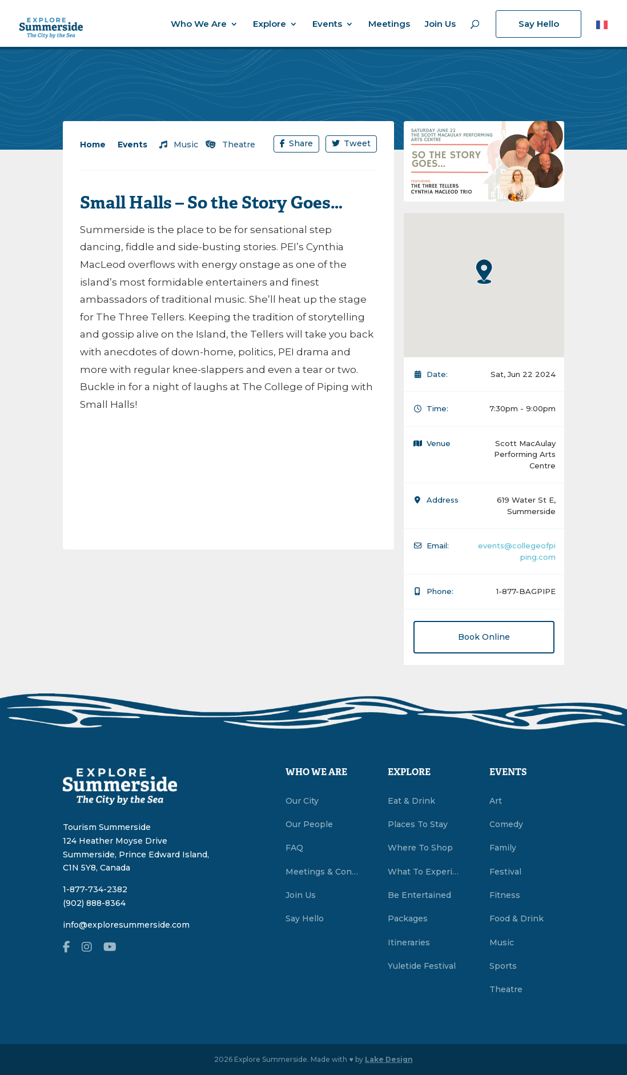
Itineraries (409, 942)
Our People (309, 824)
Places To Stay (418, 824)
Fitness (504, 895)
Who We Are (199, 24)
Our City (302, 801)
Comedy (506, 824)
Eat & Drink (411, 801)
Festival (505, 872)
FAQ (294, 848)
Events (327, 24)
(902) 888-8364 (94, 903)
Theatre (230, 144)
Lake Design (389, 1059)
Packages (408, 918)
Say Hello (539, 23)
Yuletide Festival (422, 966)
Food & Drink (516, 918)
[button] (484, 271)
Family (502, 848)
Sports (503, 966)
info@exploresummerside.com (126, 925)
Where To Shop (420, 848)
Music (178, 144)
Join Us (440, 24)
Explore (269, 24)
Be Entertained (419, 895)
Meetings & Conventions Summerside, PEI (323, 872)
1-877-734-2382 (95, 889)
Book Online (484, 637)
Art (495, 801)
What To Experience (425, 872)
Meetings (389, 24)
